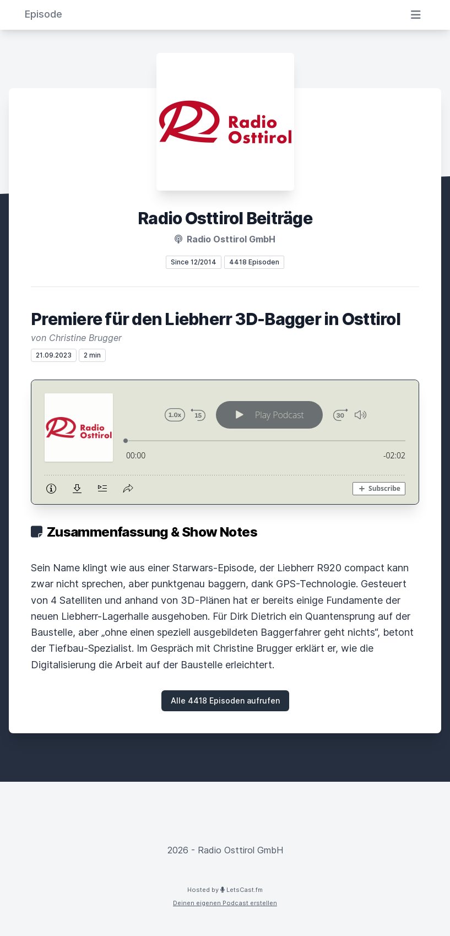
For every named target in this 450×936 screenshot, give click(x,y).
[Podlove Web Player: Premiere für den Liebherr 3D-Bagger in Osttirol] (225, 442)
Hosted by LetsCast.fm (225, 890)
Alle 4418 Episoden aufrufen (225, 700)
